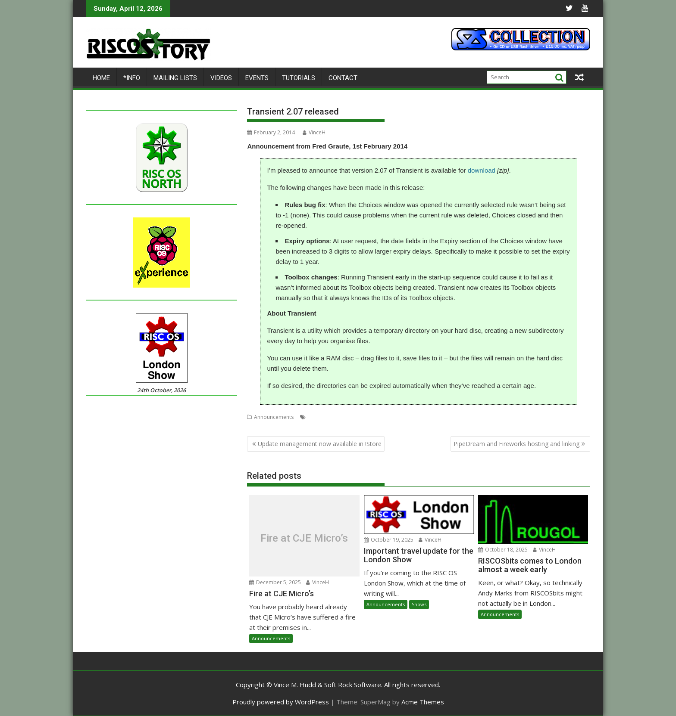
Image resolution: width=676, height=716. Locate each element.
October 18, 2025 (503, 549)
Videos (221, 78)
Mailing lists (175, 78)
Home (101, 78)
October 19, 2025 (388, 539)
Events (257, 78)
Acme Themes (422, 701)
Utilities (390, 417)
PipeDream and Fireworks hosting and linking (516, 444)
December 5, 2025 (275, 582)
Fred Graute (336, 417)
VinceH (314, 132)
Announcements (274, 417)
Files (313, 417)
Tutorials (298, 78)
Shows (419, 604)
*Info (131, 78)
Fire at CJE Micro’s (304, 538)
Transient (366, 417)
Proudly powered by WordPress (280, 701)
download (481, 170)
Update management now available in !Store (320, 444)
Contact (343, 78)
